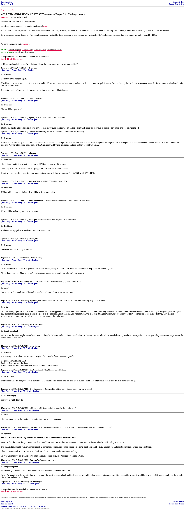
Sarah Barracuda (36, 324)
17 (2, 408)
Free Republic (6, 2)
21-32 (12, 59)
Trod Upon (33, 220)
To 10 (25, 410)
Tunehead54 (34, 460)
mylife (31, 118)
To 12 (25, 462)
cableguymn (34, 408)
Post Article (179, 4)
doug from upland (36, 200)
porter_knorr (35, 346)
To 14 (25, 391)
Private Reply (17, 70)
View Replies (28, 70)
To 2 (25, 303)
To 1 (25, 100)
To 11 (25, 327)
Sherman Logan (36, 482)
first (2, 59)
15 (2, 370)
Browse (4, 4)
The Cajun (34, 370)
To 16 (25, 484)
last (21, 59)
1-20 (7, 59)
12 (2, 301)
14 (2, 346)
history (45, 26)
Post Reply (6, 70)
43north (32, 181)
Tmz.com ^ (5, 17)
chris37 (31, 98)
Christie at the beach (37, 132)
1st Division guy (36, 258)
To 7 (25, 348)
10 (2, 258)
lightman (33, 301)
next (17, 59)
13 (2, 324)
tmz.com (24, 44)
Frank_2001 (33, 239)
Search (10, 4)
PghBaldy (33, 427)
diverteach (33, 68)
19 (2, 460)
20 (2, 482)
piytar (32, 281)
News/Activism (178, 2)
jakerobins (33, 153)
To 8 (25, 241)
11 (2, 281)
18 (2, 427)
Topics (171, 4)
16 (2, 389)
